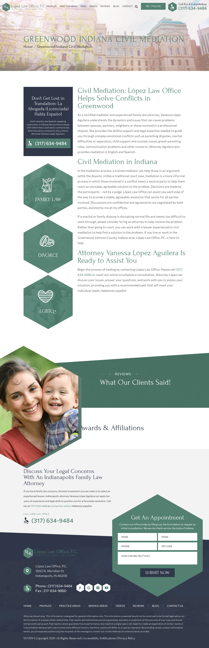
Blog (116, 6)
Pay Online (153, 6)
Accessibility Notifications (99, 638)
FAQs (83, 6)
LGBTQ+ (48, 302)
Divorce (48, 246)
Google (89, 588)
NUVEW (29, 638)
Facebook (80, 588)
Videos (93, 6)
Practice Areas (68, 6)
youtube (106, 588)
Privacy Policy (126, 638)
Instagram (98, 588)
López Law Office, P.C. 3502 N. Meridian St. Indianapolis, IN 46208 (51, 571)
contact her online (60, 505)
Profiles (51, 6)
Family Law (48, 190)
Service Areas (98, 605)
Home (27, 605)
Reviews (105, 6)
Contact (127, 6)
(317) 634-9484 (192, 8)
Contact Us (175, 605)
